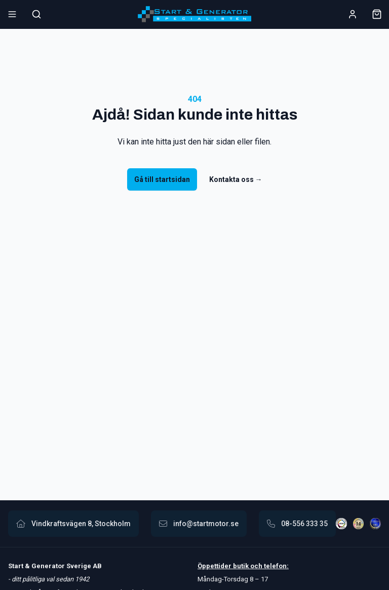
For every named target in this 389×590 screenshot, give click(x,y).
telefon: (275, 566)
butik (241, 566)
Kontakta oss (235, 179)
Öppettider (215, 566)
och (255, 566)
